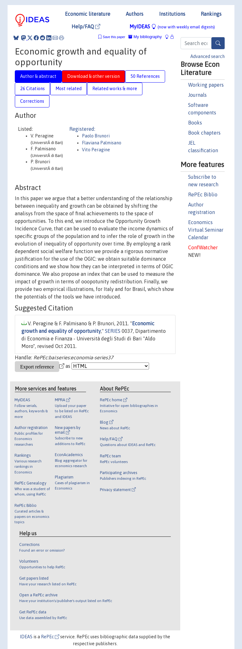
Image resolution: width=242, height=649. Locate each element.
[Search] (218, 43)
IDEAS (26, 636)
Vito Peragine (96, 149)
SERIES (112, 331)
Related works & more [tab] (114, 88)
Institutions (172, 14)
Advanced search (207, 56)
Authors (134, 14)
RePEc (50, 636)
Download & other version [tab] (93, 76)
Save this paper (114, 37)
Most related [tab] (68, 88)
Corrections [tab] (32, 101)
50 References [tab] (145, 76)
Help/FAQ (86, 26)
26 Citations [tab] (32, 88)
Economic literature (87, 14)
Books (195, 122)
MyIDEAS (172, 26)
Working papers (206, 85)
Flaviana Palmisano (101, 142)
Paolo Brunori (96, 135)
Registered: (82, 129)
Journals (197, 95)
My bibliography (145, 36)
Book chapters (204, 133)
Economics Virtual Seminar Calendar (205, 229)
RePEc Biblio (202, 194)
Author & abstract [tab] (38, 76)
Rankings (211, 14)
